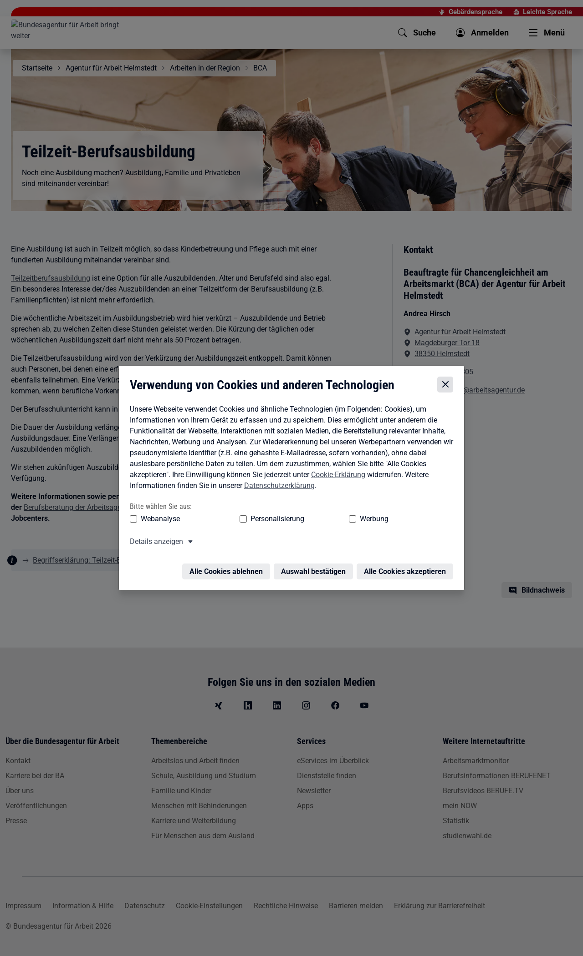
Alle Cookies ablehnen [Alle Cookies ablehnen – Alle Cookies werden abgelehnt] (228, 567)
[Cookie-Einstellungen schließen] (447, 386)
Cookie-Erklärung (336, 475)
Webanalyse (158, 519)
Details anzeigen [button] (154, 542)
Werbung (320, 519)
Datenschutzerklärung (277, 486)
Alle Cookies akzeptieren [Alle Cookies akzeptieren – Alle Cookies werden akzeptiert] (407, 567)
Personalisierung (249, 519)
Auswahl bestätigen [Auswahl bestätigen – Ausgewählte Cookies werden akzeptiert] (315, 567)
